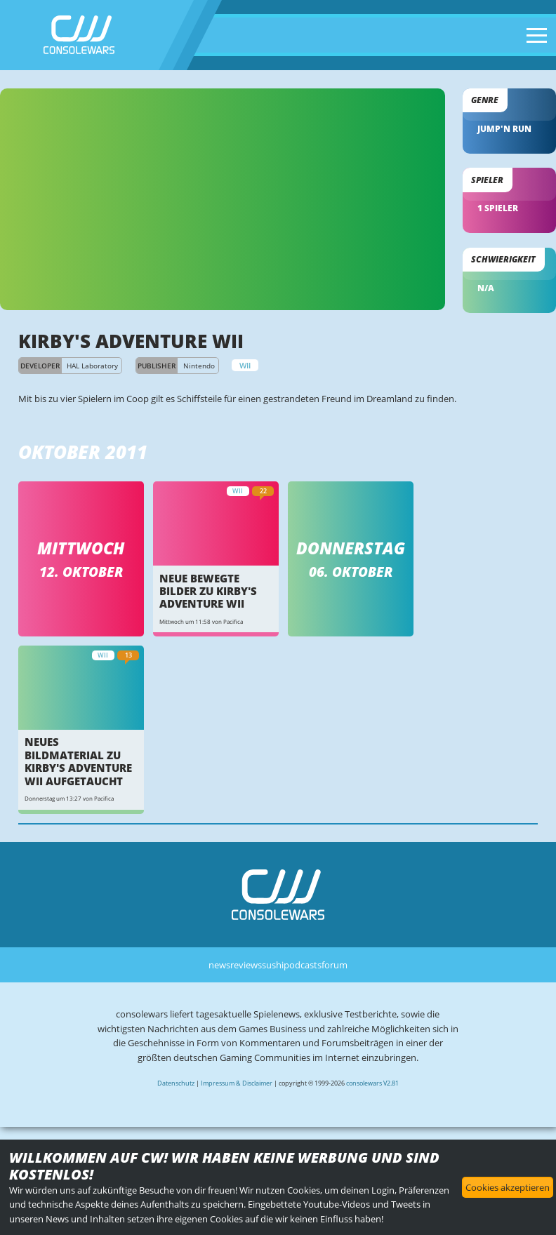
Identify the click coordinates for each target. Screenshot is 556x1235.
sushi (273, 965)
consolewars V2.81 (372, 1083)
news (219, 965)
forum (335, 965)
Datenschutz (175, 1083)
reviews (246, 965)
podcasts (303, 965)
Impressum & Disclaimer (236, 1083)
